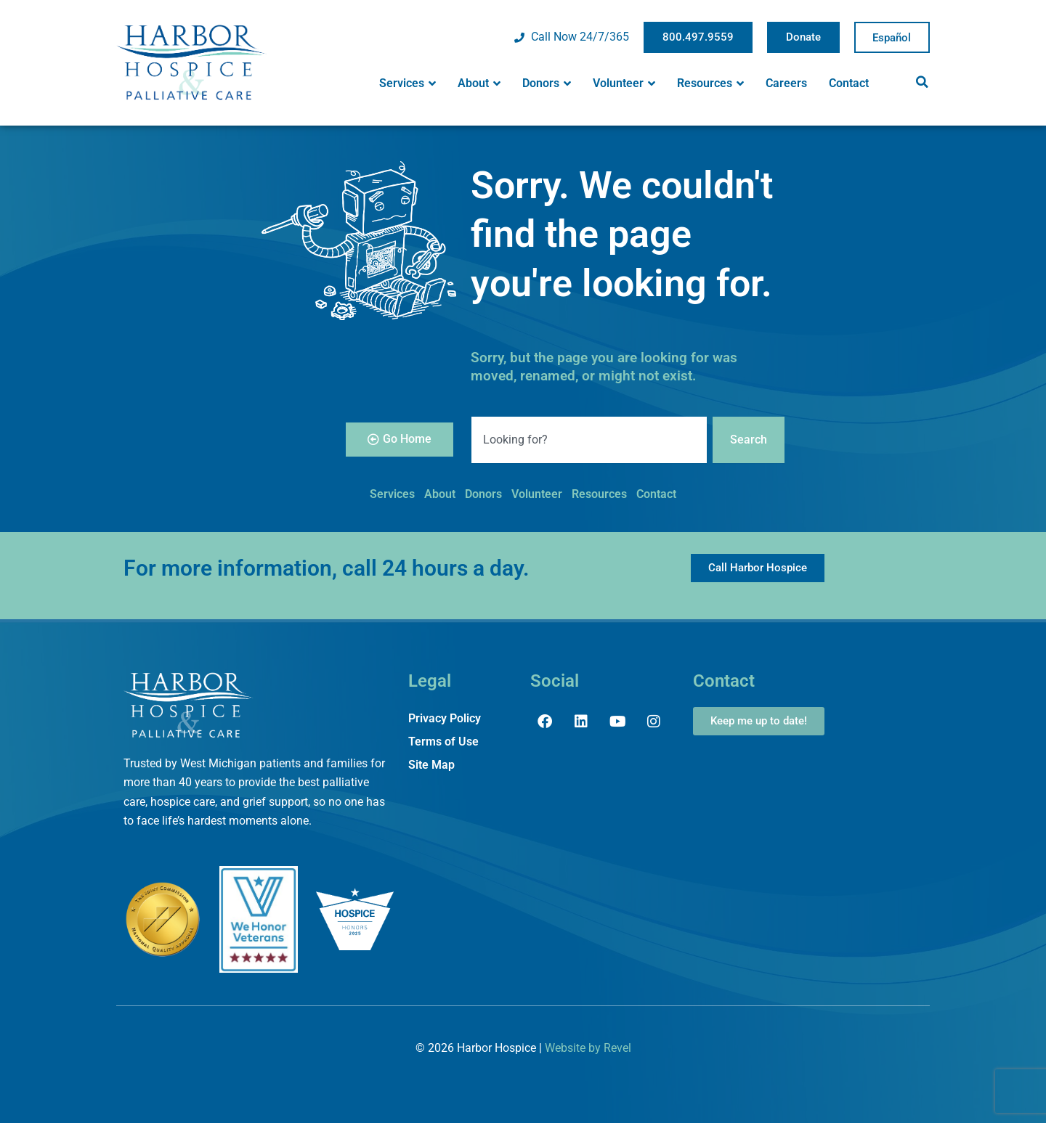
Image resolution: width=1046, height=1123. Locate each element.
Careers (786, 83)
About (479, 83)
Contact (849, 83)
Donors (546, 83)
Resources (710, 83)
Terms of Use (443, 741)
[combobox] (589, 440)
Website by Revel (588, 1048)
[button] (922, 82)
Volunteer (624, 83)
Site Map (431, 765)
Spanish (892, 37)
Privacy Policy (444, 718)
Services (407, 83)
